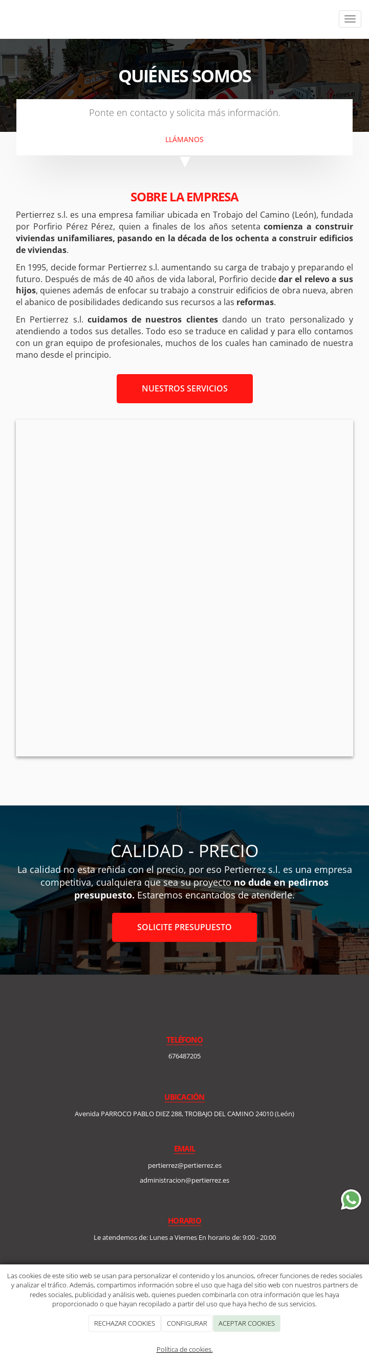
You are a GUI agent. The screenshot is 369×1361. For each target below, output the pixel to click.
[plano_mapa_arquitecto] (184, 588)
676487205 (184, 1055)
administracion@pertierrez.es (184, 1180)
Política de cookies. (185, 1349)
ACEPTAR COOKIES (247, 1323)
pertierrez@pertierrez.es (185, 1165)
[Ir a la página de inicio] (5, 19)
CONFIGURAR (187, 1323)
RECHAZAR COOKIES (124, 1323)
